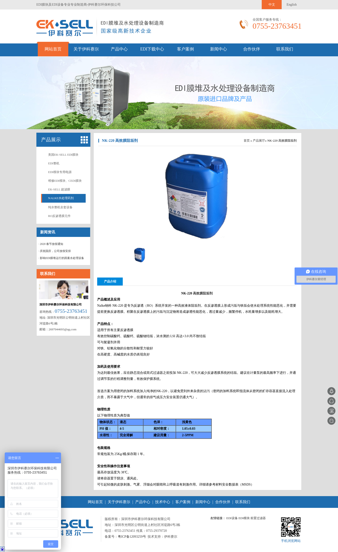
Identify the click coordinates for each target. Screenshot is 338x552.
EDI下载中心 (152, 49)
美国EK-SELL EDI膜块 (63, 154)
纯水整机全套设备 (60, 207)
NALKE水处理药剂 (61, 198)
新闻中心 (218, 49)
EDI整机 (53, 163)
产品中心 (119, 49)
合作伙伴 (251, 49)
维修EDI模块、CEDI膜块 (65, 180)
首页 (247, 140)
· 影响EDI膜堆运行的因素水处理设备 (61, 258)
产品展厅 (259, 140)
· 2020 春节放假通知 (50, 244)
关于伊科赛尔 (86, 49)
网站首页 (53, 49)
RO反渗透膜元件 (59, 216)
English (292, 4)
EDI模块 (244, 518)
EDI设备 (232, 518)
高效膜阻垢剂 (203, 293)
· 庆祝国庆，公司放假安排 (54, 251)
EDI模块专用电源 (60, 172)
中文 (272, 4)
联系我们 (284, 49)
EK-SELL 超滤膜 (59, 189)
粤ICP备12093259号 (132, 536)
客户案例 (185, 49)
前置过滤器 (258, 518)
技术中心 (162, 502)
